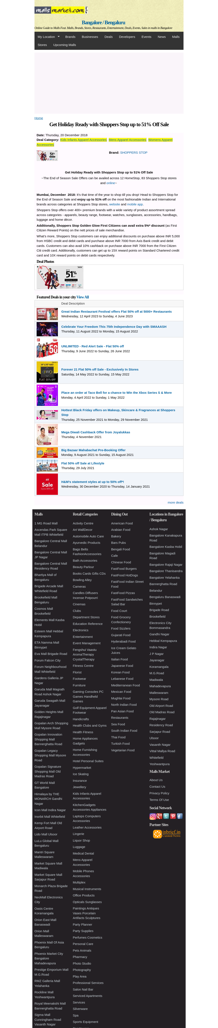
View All (82, 297)
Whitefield (156, 757)
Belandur (155, 590)
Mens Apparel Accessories (127, 140)
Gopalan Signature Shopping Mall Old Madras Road (47, 771)
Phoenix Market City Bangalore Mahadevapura (48, 958)
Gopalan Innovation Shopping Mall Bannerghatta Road (48, 739)
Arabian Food (120, 529)
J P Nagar (156, 654)
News (162, 37)
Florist (77, 672)
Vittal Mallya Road (162, 751)
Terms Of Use (159, 800)
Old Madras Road (162, 712)
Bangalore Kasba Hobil (165, 546)
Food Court (119, 611)
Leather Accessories (87, 827)
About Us (156, 780)
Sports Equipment (85, 1022)
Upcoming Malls (64, 45)
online (110, 183)
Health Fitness (83, 732)
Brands (70, 37)
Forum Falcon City (47, 660)
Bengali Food (120, 549)
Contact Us (157, 786)
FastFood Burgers (124, 568)
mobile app (135, 204)
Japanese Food (122, 665)
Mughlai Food (121, 698)
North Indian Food (124, 704)
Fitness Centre (83, 665)
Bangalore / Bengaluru (103, 22)
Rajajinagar (157, 718)
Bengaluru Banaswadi (165, 597)
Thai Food (118, 737)
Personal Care (83, 944)
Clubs (77, 611)
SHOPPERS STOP (134, 152)
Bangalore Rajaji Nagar (165, 564)
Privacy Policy (159, 793)
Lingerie (78, 834)
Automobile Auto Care (88, 536)
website (114, 204)
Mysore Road (158, 699)
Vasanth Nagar (160, 744)
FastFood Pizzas (123, 593)
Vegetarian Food (123, 750)
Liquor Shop (81, 840)
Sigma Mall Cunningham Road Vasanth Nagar (47, 1019)
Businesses (90, 37)
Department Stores (86, 617)
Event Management (86, 643)
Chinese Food (121, 562)
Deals (109, 37)
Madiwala (156, 680)
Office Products (84, 895)
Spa (76, 1015)
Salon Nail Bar (83, 989)
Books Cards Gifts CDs (89, 573)
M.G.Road (156, 673)
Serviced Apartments (87, 996)
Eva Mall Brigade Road (50, 654)
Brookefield (157, 616)
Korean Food (120, 672)
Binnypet (155, 603)
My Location (47, 37)
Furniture (79, 685)
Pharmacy (80, 957)
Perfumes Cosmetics (87, 937)
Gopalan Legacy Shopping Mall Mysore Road (50, 755)
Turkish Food (120, 743)
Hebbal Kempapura (163, 641)
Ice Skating (81, 774)
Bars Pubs (118, 542)
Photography (82, 970)
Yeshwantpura (159, 764)
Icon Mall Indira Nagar (50, 810)
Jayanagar (156, 660)
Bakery (116, 536)
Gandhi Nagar (159, 634)
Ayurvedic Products (86, 542)
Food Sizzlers (121, 628)
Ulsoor (154, 738)
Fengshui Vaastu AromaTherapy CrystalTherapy (84, 654)
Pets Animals (82, 950)
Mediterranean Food (125, 685)
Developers (127, 37)
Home (38, 118)
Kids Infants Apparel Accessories (83, 140)
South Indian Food (124, 730)
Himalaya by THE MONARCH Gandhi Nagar (48, 798)
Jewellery (79, 787)
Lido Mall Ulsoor (45, 834)
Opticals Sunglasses (87, 902)
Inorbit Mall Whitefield (49, 816)
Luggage (79, 847)
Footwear (79, 678)
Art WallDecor (82, 529)
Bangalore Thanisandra (166, 571)
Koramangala (158, 667)
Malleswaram (158, 692)
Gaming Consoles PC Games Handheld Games (88, 696)
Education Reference (88, 624)
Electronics (80, 630)
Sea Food (118, 724)
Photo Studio (82, 963)
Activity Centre (83, 523)
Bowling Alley (82, 580)
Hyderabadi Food (123, 641)
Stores (42, 45)
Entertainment (83, 637)
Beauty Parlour (83, 567)
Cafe (114, 555)
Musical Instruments (87, 889)
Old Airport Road (161, 705)
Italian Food (119, 659)
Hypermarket (82, 767)
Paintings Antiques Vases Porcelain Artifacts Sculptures (86, 913)
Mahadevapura (160, 686)
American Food (122, 523)
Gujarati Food (121, 635)
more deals (176, 502)
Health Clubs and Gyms (89, 725)
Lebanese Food (122, 678)
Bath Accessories (85, 560)
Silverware (80, 1009)
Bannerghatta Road (163, 584)
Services (79, 1002)
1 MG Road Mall (45, 523)
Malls (175, 37)
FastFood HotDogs (124, 575)
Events (146, 37)
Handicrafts (81, 719)
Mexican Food (121, 691)
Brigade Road (159, 610)
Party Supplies (83, 931)
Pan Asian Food (122, 711)
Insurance (80, 780)
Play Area (79, 976)
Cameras (79, 586)
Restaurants (119, 717)
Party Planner (82, 924)
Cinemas (79, 604)
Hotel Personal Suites (88, 761)
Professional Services (88, 983)
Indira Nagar (158, 647)
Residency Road (161, 725)
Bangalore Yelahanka (164, 577)
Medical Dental (83, 853)
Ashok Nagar (158, 529)
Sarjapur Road (159, 731)
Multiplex (79, 882)
